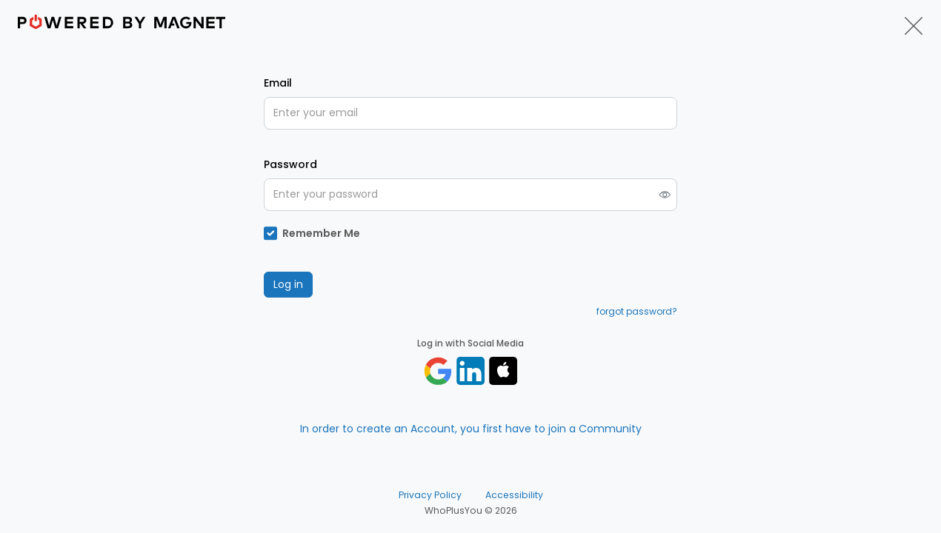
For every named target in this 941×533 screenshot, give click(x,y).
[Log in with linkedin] (470, 371)
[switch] (665, 194)
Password (290, 164)
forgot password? (636, 311)
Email (278, 83)
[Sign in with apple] (503, 371)
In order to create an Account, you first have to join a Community (471, 428)
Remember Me (321, 233)
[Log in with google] (438, 371)
